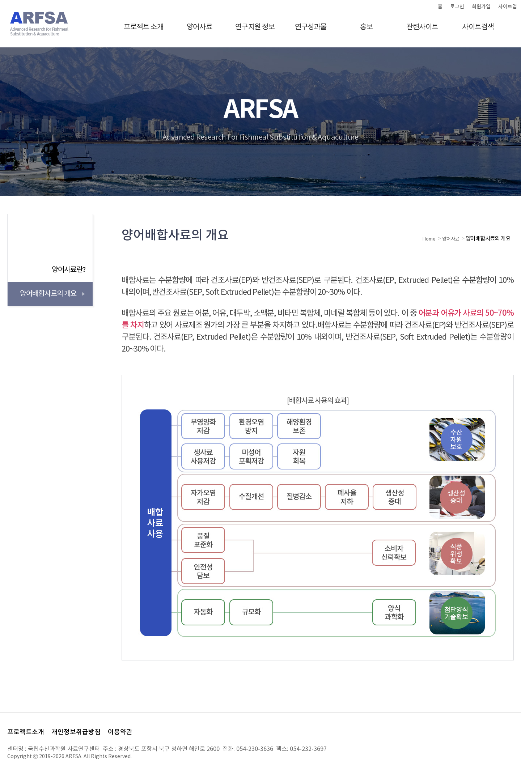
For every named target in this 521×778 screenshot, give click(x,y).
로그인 (457, 7)
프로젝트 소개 (143, 27)
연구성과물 (311, 27)
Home (429, 239)
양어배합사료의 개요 (48, 294)
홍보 (366, 27)
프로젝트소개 (25, 732)
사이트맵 (507, 7)
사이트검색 (478, 27)
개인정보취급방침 (76, 732)
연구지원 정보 (255, 27)
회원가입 (481, 7)
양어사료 (199, 27)
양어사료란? (68, 270)
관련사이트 (422, 27)
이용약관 (120, 732)
